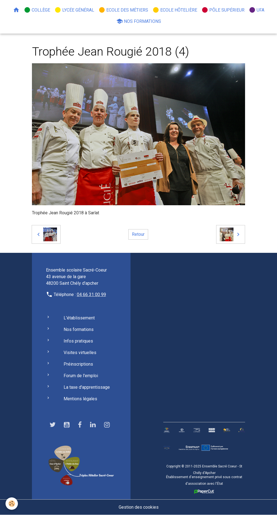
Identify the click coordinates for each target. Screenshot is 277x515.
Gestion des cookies (139, 507)
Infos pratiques (78, 341)
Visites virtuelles (80, 352)
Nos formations (138, 21)
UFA (256, 10)
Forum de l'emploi (81, 375)
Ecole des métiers (123, 10)
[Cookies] (12, 503)
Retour (138, 234)
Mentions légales (80, 398)
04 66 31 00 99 (91, 294)
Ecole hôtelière (175, 10)
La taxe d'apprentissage (87, 387)
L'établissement (79, 317)
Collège (37, 10)
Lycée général (74, 10)
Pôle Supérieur (223, 10)
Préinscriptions (78, 364)
